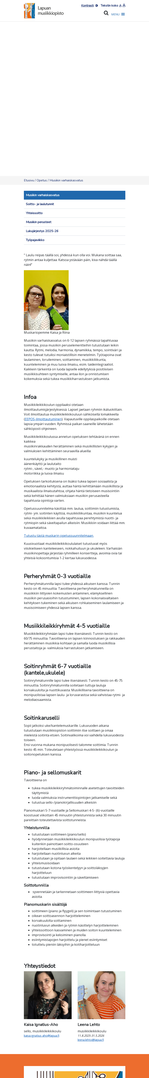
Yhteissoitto (34, 213)
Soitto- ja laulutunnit (40, 204)
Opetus (42, 180)
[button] (115, 14)
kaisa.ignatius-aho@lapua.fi (41, 1035)
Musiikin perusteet (38, 222)
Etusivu (29, 180)
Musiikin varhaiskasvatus (42, 195)
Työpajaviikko (35, 240)
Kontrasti (87, 5)
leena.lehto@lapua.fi (91, 1040)
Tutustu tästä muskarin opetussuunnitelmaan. (59, 535)
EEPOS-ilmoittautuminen (43, 419)
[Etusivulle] (44, 9)
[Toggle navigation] (29, 249)
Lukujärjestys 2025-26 (42, 231)
